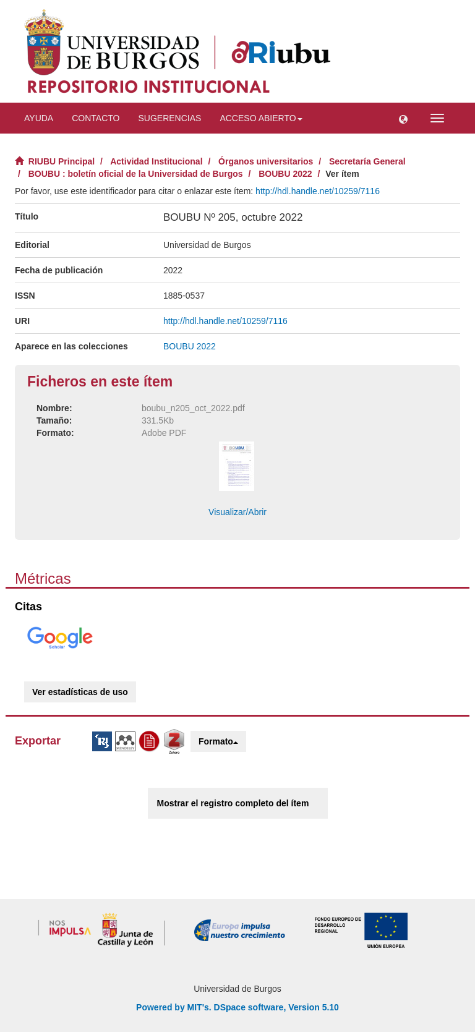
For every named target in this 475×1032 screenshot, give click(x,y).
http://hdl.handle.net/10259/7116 (317, 191)
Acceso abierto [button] (261, 118)
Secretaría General (367, 161)
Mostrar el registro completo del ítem (233, 803)
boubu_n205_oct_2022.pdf (193, 408)
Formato (218, 741)
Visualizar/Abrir (237, 512)
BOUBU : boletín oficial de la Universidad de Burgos (135, 174)
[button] (403, 118)
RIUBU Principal (61, 161)
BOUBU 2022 (285, 174)
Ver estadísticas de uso (80, 692)
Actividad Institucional (156, 161)
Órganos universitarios (265, 161)
